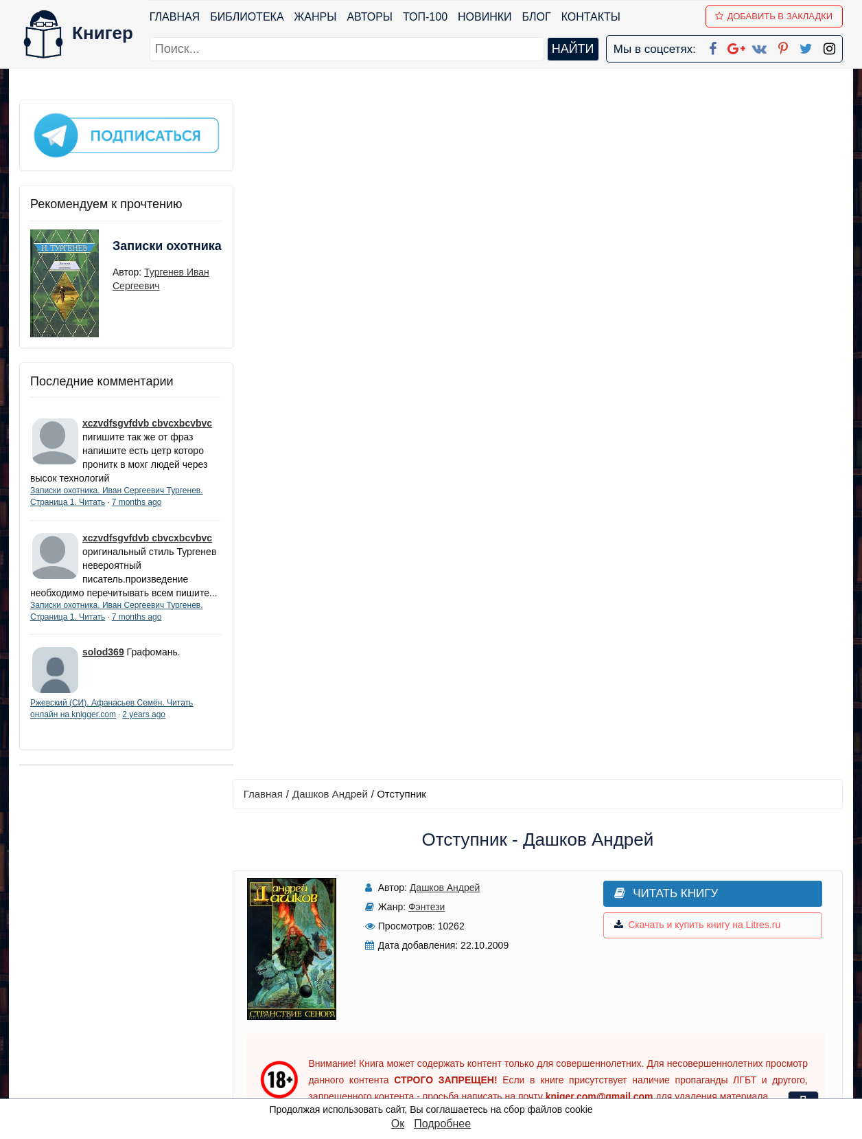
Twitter (442, 1051)
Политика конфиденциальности (701, 980)
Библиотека (246, 17)
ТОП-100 (425, 17)
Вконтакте (453, 1016)
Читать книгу (652, 214)
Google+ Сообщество (483, 998)
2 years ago (143, 726)
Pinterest (447, 1033)
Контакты (590, 17)
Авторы (370, 17)
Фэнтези (422, 227)
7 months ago (137, 500)
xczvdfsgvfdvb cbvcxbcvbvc (147, 421)
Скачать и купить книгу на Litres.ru (684, 245)
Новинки (485, 17)
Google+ (449, 980)
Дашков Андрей (333, 114)
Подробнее (442, 1123)
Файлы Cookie (656, 998)
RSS (437, 1087)
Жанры (315, 17)
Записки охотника (140, 252)
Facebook (449, 962)
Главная (175, 17)
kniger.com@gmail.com (710, 962)
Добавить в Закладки (774, 16)
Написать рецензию (539, 722)
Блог (536, 17)
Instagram (451, 1069)
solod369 (103, 663)
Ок (397, 1123)
